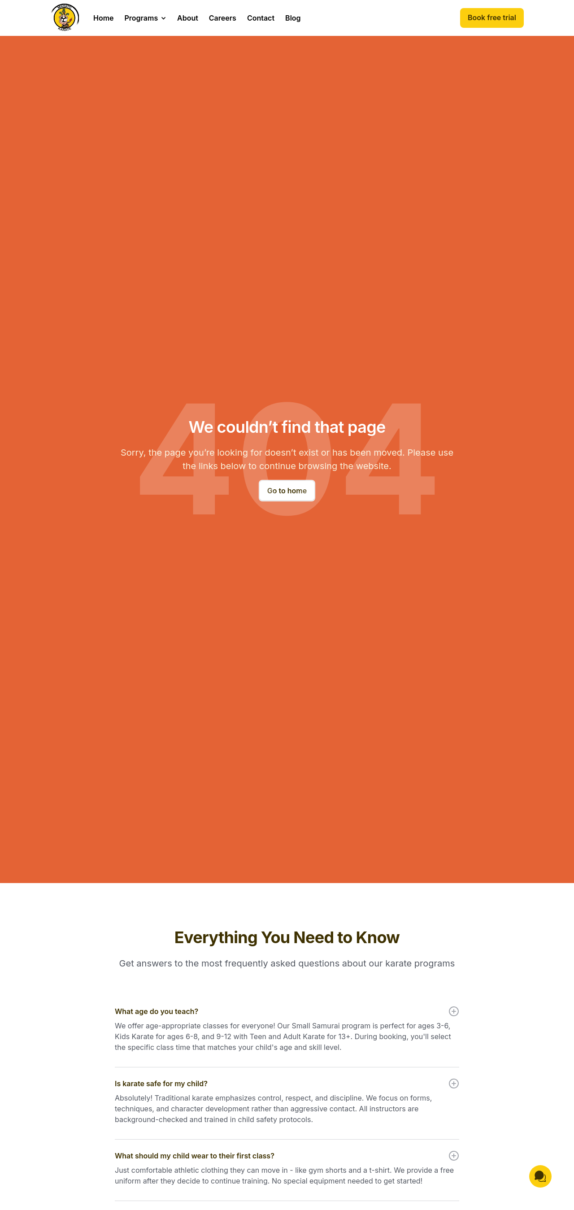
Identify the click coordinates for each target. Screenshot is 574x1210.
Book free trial (492, 17)
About (187, 17)
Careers (222, 17)
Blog (292, 17)
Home (103, 17)
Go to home (287, 490)
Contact (260, 17)
